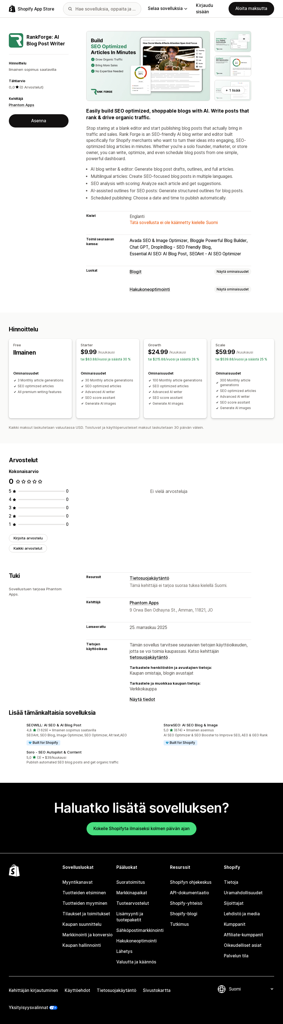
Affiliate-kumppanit (243, 934)
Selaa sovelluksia (167, 8)
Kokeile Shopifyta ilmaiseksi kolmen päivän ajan (141, 828)
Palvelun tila (236, 955)
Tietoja (231, 882)
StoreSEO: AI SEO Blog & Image (191, 725)
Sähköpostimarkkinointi (140, 930)
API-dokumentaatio (189, 892)
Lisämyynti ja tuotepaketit (129, 916)
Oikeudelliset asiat (242, 945)
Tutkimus (179, 924)
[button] (73, 734)
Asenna (38, 120)
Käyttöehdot (77, 990)
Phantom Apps (21, 105)
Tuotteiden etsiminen (84, 892)
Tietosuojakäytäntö (149, 578)
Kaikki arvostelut (28, 548)
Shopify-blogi (183, 913)
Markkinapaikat (131, 892)
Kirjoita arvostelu (28, 538)
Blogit (136, 271)
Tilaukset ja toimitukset (86, 913)
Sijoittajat (233, 903)
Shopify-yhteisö (186, 903)
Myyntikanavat (77, 882)
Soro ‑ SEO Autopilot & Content (54, 752)
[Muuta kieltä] (251, 989)
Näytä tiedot (142, 699)
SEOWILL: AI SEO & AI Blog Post (54, 725)
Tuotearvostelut (132, 903)
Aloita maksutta (251, 8)
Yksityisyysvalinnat (28, 1007)
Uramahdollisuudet (243, 892)
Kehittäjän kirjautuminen (33, 990)
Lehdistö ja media (242, 913)
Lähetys (124, 951)
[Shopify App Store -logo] (31, 8)
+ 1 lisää (233, 90)
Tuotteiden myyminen (84, 903)
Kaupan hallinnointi (81, 945)
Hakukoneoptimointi (150, 289)
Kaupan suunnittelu (81, 924)
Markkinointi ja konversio (87, 934)
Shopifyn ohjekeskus (190, 882)
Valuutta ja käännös (136, 962)
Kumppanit (234, 924)
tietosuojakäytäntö (149, 657)
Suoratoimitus (130, 882)
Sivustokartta (157, 990)
